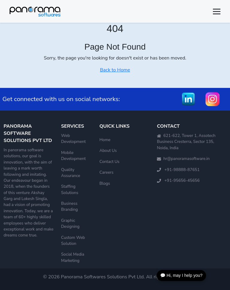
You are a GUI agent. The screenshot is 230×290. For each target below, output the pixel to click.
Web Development (73, 138)
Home (105, 140)
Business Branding (69, 206)
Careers (106, 172)
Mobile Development (73, 155)
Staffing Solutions (69, 189)
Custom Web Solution (73, 240)
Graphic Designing (70, 223)
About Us (108, 150)
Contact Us (109, 161)
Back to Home (115, 70)
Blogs (104, 183)
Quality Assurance (70, 172)
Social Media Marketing (72, 257)
